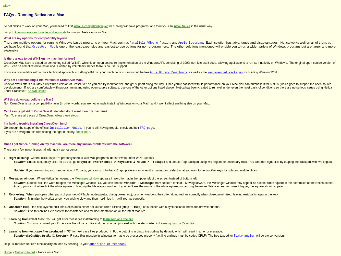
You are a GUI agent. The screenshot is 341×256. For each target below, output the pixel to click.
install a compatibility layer (90, 26)
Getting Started (25, 252)
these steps (70, 115)
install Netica (182, 26)
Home (8, 252)
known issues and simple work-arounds (40, 32)
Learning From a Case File (176, 223)
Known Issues (37, 91)
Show (7, 5)
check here (83, 132)
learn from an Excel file (118, 219)
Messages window (87, 178)
